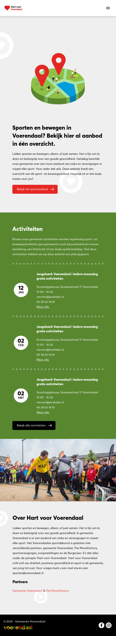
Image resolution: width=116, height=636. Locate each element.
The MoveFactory (57, 590)
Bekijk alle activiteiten (35, 424)
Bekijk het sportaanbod (36, 188)
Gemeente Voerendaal (28, 590)
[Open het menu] (108, 8)
